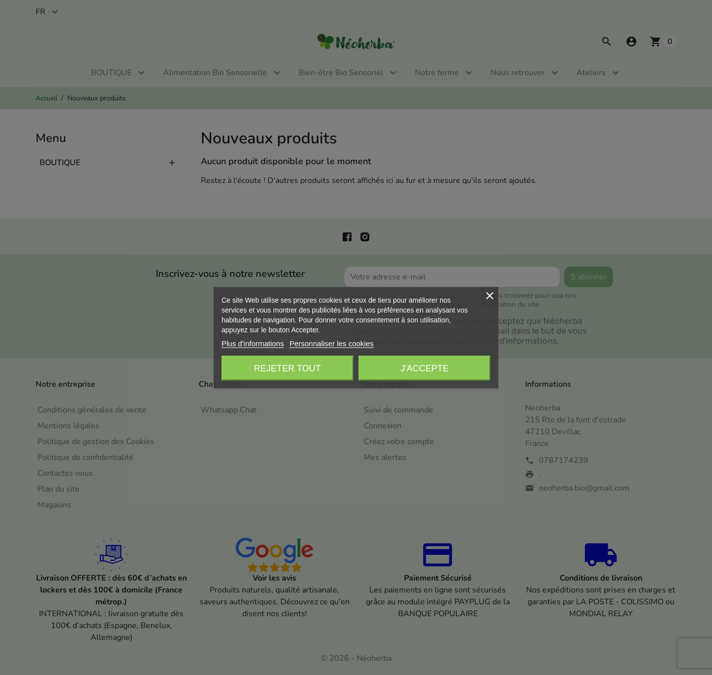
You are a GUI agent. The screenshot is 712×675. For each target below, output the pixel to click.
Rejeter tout (287, 368)
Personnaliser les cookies (331, 343)
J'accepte (424, 368)
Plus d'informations (253, 343)
